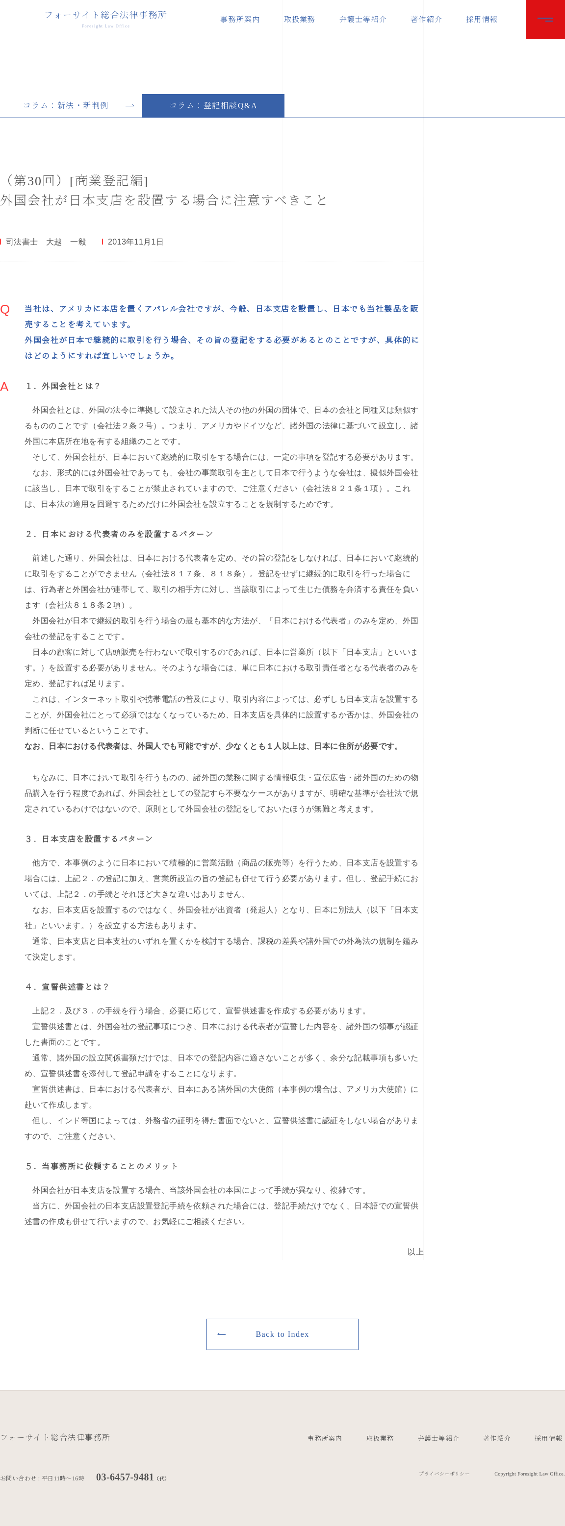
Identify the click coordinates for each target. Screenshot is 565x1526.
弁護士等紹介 (363, 20)
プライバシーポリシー (444, 1474)
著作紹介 (426, 20)
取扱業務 (300, 20)
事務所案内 (240, 20)
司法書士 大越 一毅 (46, 242)
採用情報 (482, 20)
